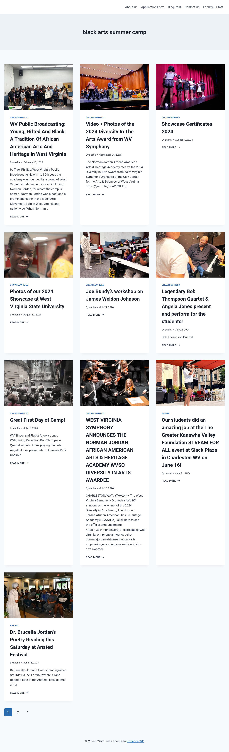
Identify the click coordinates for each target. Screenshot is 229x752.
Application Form (152, 7)
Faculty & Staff (213, 7)
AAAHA (165, 413)
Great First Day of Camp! (37, 420)
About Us (131, 7)
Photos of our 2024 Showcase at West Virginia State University (37, 298)
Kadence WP (135, 741)
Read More (19, 216)
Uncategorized (19, 117)
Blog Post (174, 7)
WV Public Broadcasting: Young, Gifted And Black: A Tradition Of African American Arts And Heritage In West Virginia (38, 139)
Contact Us (192, 7)
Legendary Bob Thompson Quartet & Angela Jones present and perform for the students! (186, 306)
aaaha (16, 162)
